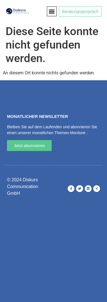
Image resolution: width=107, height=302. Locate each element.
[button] (52, 11)
